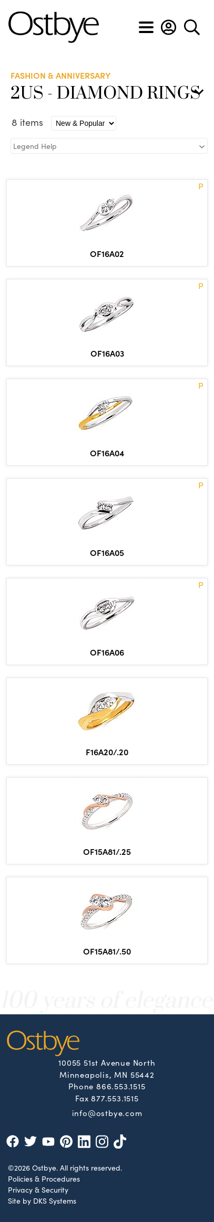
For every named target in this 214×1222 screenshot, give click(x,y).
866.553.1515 (121, 1085)
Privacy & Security (38, 1189)
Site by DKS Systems (42, 1200)
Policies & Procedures (44, 1178)
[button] (168, 27)
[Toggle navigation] (146, 27)
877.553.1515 (115, 1097)
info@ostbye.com (107, 1112)
